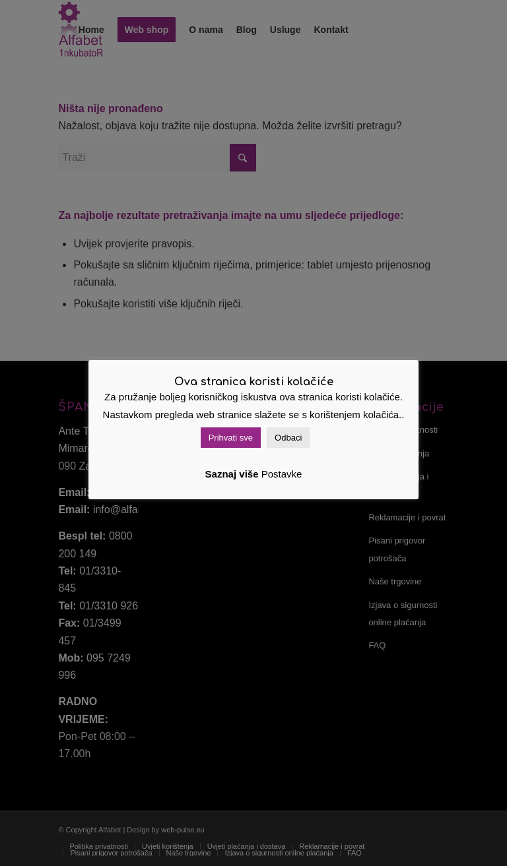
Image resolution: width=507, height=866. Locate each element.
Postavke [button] (281, 473)
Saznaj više (232, 473)
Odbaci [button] (288, 438)
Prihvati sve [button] (231, 438)
